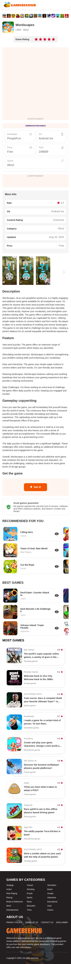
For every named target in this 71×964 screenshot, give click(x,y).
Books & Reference (14, 902)
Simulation (51, 885)
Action (9, 889)
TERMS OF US (31, 922)
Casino (50, 910)
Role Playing (11, 893)
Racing (9, 897)
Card (49, 906)
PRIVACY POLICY (14, 922)
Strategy (10, 885)
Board (49, 889)
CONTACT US (47, 922)
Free (10, 151)
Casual (30, 885)
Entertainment (12, 910)
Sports (29, 897)
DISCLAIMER (62, 922)
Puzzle (30, 893)
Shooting (30, 889)
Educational (52, 902)
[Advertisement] (35, 82)
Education (31, 906)
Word (10, 165)
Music (29, 902)
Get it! (35, 487)
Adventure (51, 897)
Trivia (29, 910)
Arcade (50, 893)
